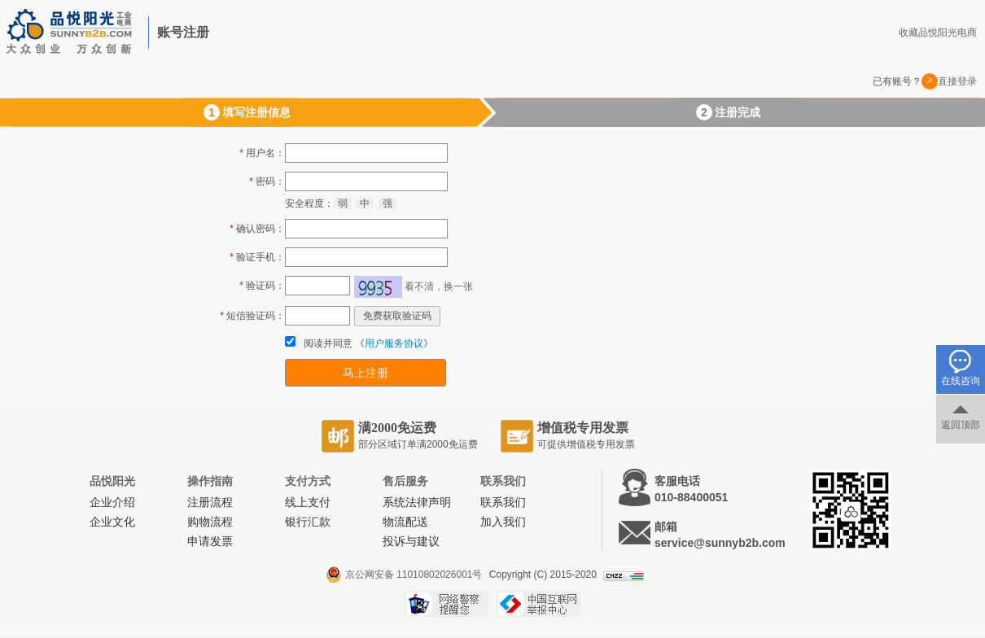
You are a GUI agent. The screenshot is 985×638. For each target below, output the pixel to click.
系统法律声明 (417, 502)
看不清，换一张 (439, 286)
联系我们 (503, 502)
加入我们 (503, 522)
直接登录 (957, 81)
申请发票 (210, 541)
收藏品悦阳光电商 (938, 32)
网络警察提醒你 (446, 604)
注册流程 (210, 502)
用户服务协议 (394, 343)
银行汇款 (308, 522)
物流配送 (405, 522)
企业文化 (112, 522)
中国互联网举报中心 (538, 604)
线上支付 (308, 502)
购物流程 (210, 522)
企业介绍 (112, 502)
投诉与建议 (411, 541)
